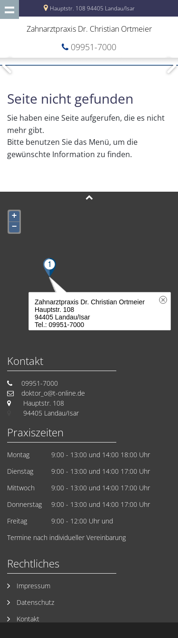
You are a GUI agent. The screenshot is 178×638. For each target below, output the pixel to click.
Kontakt (28, 618)
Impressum (33, 585)
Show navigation (9, 9)
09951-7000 (93, 47)
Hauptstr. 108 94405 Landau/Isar (92, 8)
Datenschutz (35, 602)
